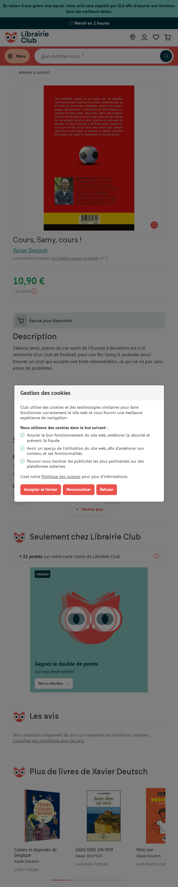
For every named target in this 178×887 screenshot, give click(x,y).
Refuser (106, 489)
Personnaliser (78, 489)
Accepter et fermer (40, 489)
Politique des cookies (61, 476)
